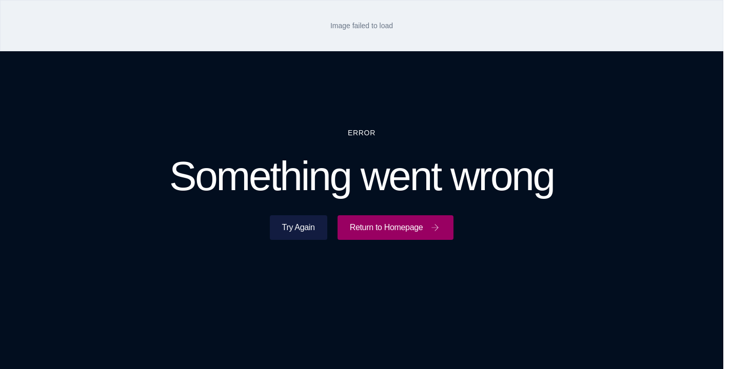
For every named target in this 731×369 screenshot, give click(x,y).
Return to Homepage (396, 227)
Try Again (298, 227)
